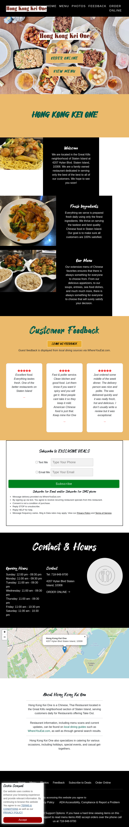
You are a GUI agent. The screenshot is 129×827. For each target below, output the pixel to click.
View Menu (64, 71)
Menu (64, 6)
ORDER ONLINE (58, 574)
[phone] (72, 444)
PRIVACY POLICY (13, 812)
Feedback (97, 6)
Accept (23, 819)
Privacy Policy (83, 495)
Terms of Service (103, 495)
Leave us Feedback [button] (64, 326)
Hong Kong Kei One (76, 814)
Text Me (43, 444)
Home (52, 6)
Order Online (115, 8)
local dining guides (75, 709)
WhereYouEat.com (39, 713)
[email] (72, 454)
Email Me (43, 454)
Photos (79, 6)
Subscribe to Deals (80, 765)
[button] (64, 631)
